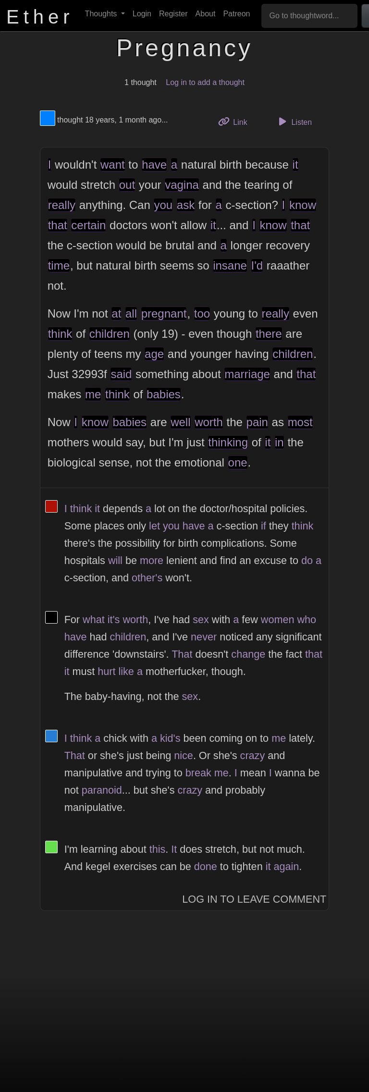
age (154, 353)
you (163, 204)
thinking (228, 442)
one (237, 462)
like (126, 671)
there (269, 333)
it (295, 164)
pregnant (164, 313)
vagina (182, 184)
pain (257, 422)
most (300, 422)
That (182, 654)
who (306, 619)
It (174, 849)
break (198, 773)
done (205, 866)
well (180, 422)
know (302, 204)
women (278, 619)
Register (173, 14)
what (94, 619)
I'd (257, 265)
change (248, 654)
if (263, 526)
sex (201, 619)
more (151, 560)
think (60, 333)
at (116, 313)
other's (147, 578)
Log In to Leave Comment (254, 899)
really (61, 204)
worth (209, 422)
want (112, 164)
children (109, 333)
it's (114, 619)
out (127, 184)
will (115, 560)
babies (164, 394)
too (202, 313)
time (59, 265)
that (57, 225)
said (121, 374)
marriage (247, 374)
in (279, 442)
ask (186, 204)
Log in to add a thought (205, 82)
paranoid (102, 790)
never (204, 637)
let (154, 526)
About (206, 14)
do (307, 560)
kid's (170, 738)
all (131, 313)
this (157, 849)
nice (183, 755)
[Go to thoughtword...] (309, 16)
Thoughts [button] (102, 14)
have (154, 164)
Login (142, 14)
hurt (106, 671)
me (93, 394)
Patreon (236, 14)
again (286, 866)
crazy (252, 755)
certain (88, 225)
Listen (293, 121)
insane (230, 265)
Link (236, 121)
